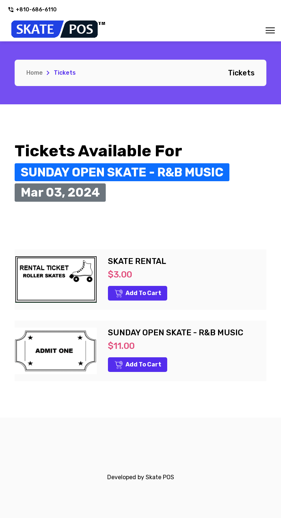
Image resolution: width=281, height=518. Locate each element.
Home (34, 72)
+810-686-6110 (32, 9)
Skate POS (160, 477)
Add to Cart (138, 294)
